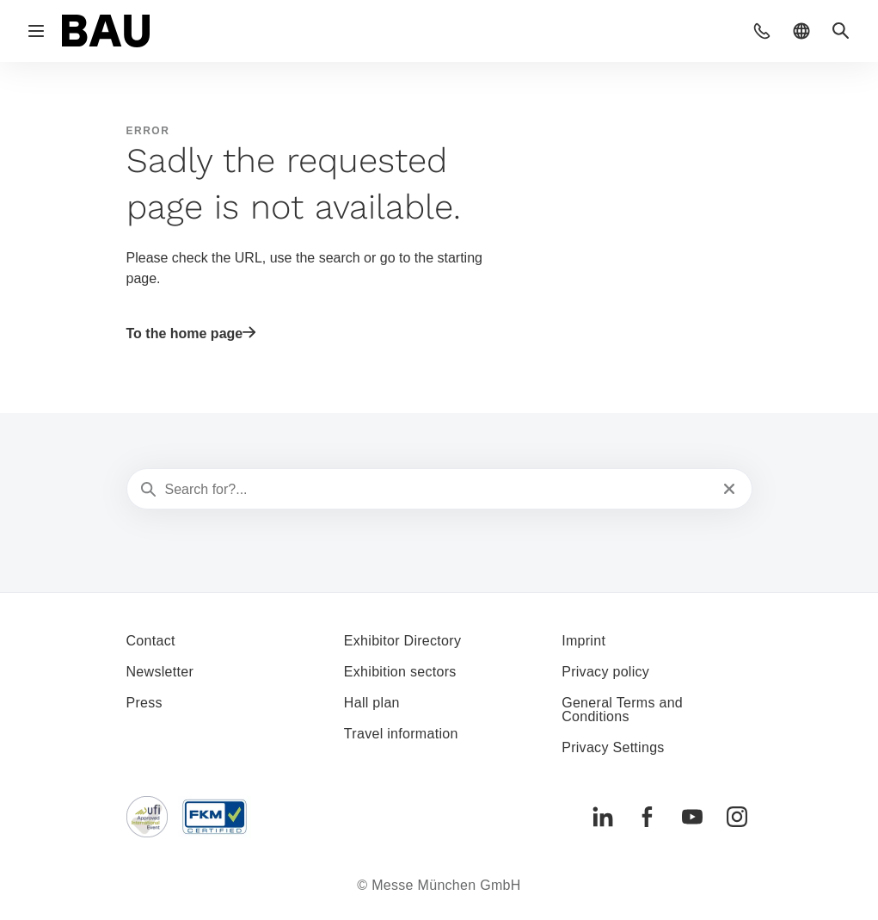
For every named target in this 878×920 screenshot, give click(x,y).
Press (144, 702)
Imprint (583, 640)
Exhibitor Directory (402, 640)
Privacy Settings (613, 747)
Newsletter (160, 671)
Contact (150, 640)
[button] (761, 30)
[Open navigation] (36, 30)
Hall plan (372, 702)
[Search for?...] (437, 489)
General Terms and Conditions (622, 709)
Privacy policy (605, 671)
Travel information (401, 733)
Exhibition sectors (400, 671)
